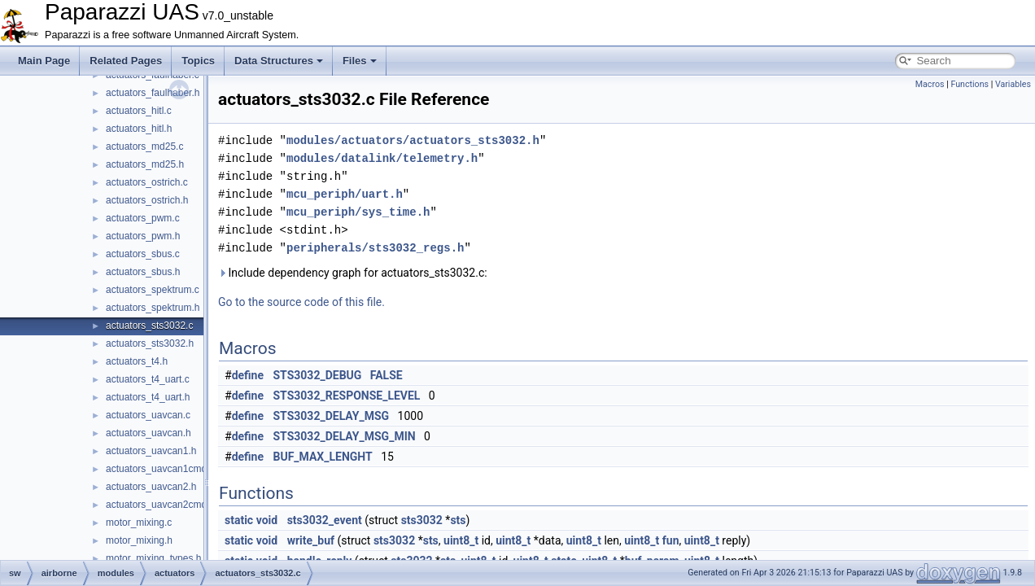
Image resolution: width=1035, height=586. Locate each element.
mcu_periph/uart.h (344, 194)
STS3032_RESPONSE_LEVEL (347, 395)
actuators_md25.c (144, 146)
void (266, 520)
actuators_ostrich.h (147, 200)
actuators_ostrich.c (147, 182)
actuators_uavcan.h (148, 433)
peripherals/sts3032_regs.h (375, 248)
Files (360, 61)
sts (457, 520)
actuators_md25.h (145, 164)
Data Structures (278, 61)
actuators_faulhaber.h (152, 92)
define (248, 375)
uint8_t (460, 540)
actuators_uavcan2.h (151, 486)
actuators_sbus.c (143, 254)
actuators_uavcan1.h (151, 451)
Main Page (44, 61)
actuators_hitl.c (139, 110)
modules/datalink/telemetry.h (382, 158)
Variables (1013, 84)
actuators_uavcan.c (148, 415)
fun (670, 540)
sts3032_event (324, 520)
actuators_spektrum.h (152, 307)
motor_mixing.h (139, 540)
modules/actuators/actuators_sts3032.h (412, 140)
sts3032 (422, 520)
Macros (930, 84)
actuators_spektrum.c (152, 289)
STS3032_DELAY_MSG (331, 415)
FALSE (386, 375)
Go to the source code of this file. (301, 301)
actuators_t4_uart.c (148, 379)
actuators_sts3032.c (149, 325)
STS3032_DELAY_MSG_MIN (344, 436)
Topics (198, 61)
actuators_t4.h (137, 361)
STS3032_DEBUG (317, 375)
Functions (969, 84)
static (239, 520)
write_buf (310, 540)
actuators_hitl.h (139, 128)
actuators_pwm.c (143, 218)
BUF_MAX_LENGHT (323, 456)
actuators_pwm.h (143, 236)
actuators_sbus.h (143, 272)
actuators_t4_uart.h (148, 397)
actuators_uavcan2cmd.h (160, 504)
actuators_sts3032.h (150, 343)
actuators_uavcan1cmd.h (160, 468)
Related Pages (126, 61)
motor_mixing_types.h (153, 558)
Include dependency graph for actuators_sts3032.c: (352, 272)
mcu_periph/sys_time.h (358, 212)
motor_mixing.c (139, 522)
